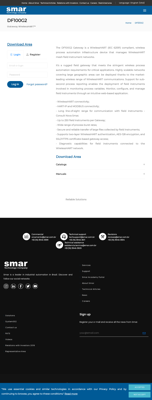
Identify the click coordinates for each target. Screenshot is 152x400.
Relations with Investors (67, 3)
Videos (8, 339)
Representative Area (15, 351)
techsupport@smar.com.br (82, 237)
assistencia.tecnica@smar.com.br (80, 245)
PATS (7, 333)
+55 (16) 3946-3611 (77, 240)
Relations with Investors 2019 (20, 345)
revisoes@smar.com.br (118, 237)
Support (85, 271)
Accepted (140, 387)
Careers (93, 3)
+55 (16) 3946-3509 (73, 248)
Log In (15, 84)
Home (24, 3)
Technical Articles (48, 3)
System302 (11, 321)
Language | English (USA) (132, 3)
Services (86, 265)
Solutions (10, 315)
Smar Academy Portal (93, 277)
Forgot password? (37, 84)
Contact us (84, 3)
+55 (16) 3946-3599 (40, 240)
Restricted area (105, 3)
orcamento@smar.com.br (44, 237)
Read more (71, 393)
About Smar (33, 3)
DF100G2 (139, 23)
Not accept (140, 394)
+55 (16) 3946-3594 (116, 240)
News (84, 295)
